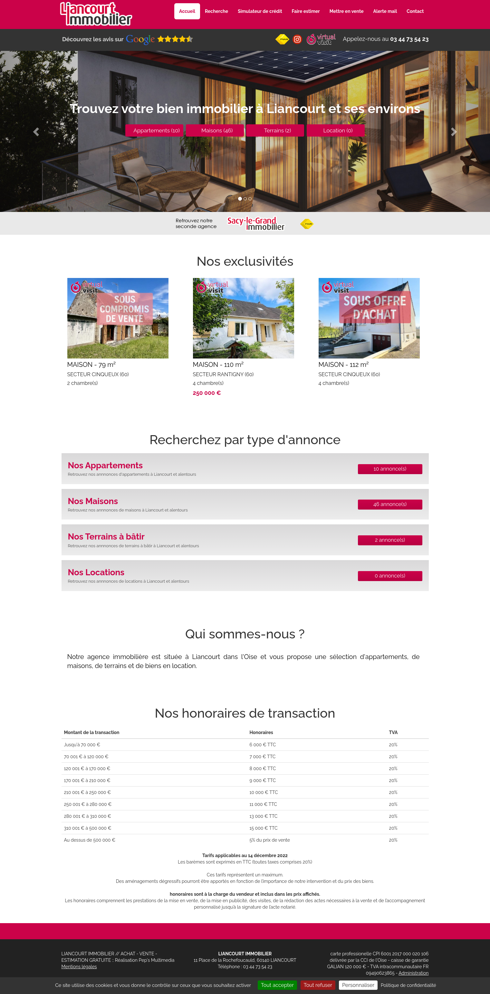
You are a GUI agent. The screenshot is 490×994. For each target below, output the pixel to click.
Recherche (216, 11)
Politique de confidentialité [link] (408, 985)
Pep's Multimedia (157, 960)
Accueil (187, 11)
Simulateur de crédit (260, 11)
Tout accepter (277, 985)
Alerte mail (385, 11)
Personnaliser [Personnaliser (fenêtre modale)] (358, 985)
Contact (415, 11)
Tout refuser (318, 985)
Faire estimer (306, 11)
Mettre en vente (347, 11)
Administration (413, 973)
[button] (36, 131)
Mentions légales (79, 966)
